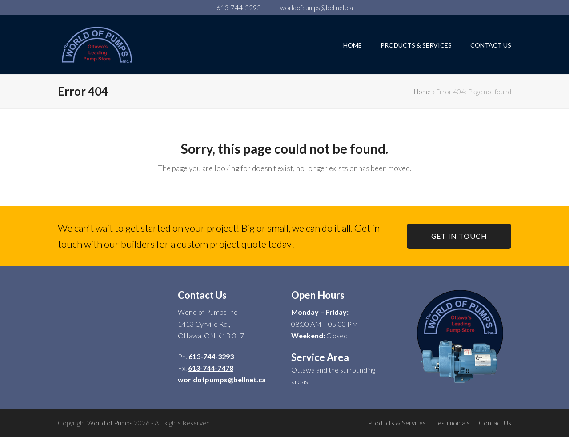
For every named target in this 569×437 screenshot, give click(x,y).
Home (422, 92)
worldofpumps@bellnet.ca (316, 8)
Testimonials (452, 423)
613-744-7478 (210, 368)
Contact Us (495, 423)
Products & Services (397, 423)
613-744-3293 (238, 8)
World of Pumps (109, 423)
